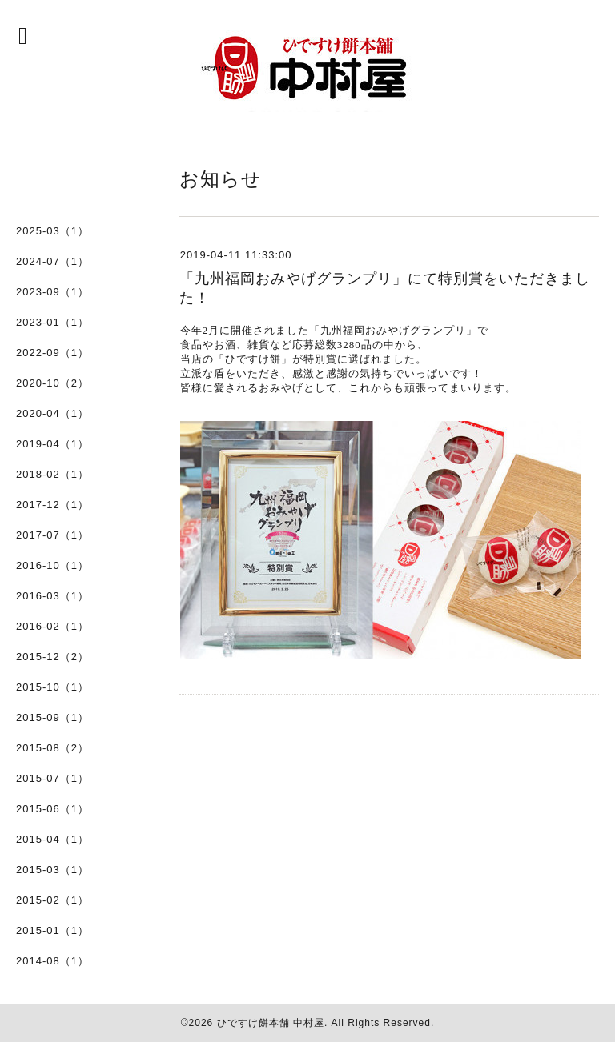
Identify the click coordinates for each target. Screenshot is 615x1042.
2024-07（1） (52, 261)
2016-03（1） (52, 596)
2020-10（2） (52, 383)
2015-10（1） (52, 687)
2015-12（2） (52, 657)
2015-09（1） (52, 717)
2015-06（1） (52, 809)
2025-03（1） (52, 231)
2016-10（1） (52, 565)
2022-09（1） (52, 353)
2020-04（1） (52, 413)
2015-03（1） (52, 870)
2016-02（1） (52, 626)
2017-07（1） (52, 535)
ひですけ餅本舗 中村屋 (270, 1022)
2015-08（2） (52, 748)
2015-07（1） (52, 778)
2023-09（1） (52, 292)
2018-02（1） (52, 474)
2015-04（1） (52, 839)
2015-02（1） (52, 900)
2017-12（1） (52, 505)
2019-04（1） (52, 444)
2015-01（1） (52, 930)
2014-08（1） (52, 961)
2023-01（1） (52, 322)
